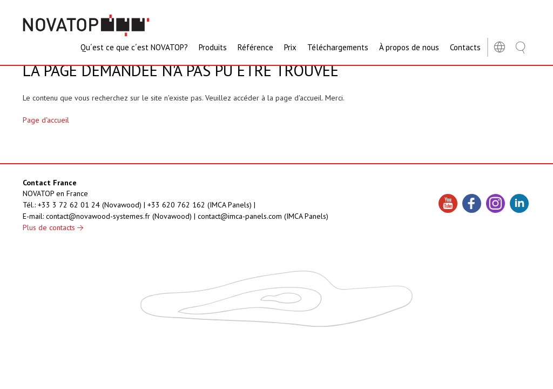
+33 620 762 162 (176, 205)
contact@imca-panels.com (240, 216)
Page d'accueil (46, 120)
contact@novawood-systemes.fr (98, 216)
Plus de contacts (53, 227)
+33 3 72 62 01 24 (69, 205)
